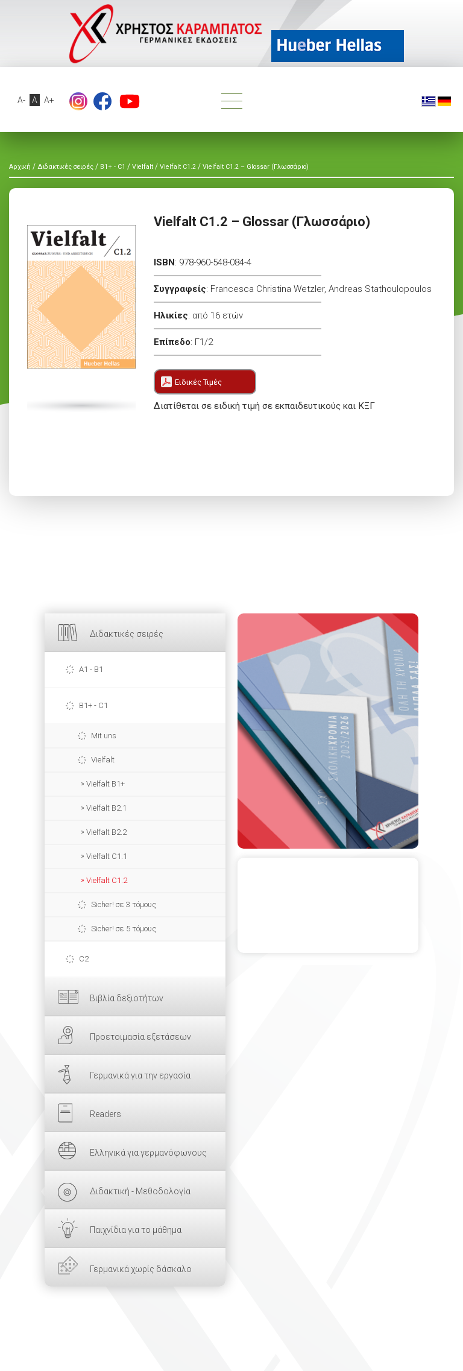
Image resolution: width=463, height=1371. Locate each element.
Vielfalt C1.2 (106, 880)
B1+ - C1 (93, 705)
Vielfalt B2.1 (106, 807)
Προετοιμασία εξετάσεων (140, 1037)
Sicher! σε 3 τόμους (123, 904)
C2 (84, 958)
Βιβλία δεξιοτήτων (126, 998)
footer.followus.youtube (130, 101)
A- (22, 100)
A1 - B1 (91, 669)
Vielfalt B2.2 (106, 832)
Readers (105, 1114)
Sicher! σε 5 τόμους (123, 928)
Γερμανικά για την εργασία (140, 1075)
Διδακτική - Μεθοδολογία (140, 1191)
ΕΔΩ (328, 731)
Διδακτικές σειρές (126, 634)
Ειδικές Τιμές (198, 382)
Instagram (78, 101)
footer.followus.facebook (102, 101)
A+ (50, 100)
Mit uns (103, 735)
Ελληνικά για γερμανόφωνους (148, 1152)
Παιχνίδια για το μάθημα (135, 1230)
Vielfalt (103, 759)
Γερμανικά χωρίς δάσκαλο (141, 1269)
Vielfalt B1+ (105, 783)
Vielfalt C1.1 (106, 856)
